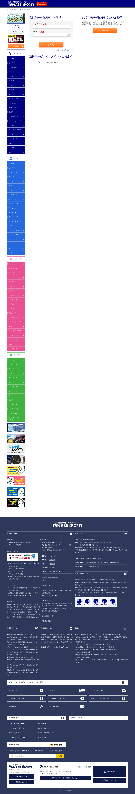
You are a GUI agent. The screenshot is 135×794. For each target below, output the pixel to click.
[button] (51, 62)
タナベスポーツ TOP (14, 9)
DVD (10, 143)
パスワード (38, 32)
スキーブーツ (13, 67)
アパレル (11, 152)
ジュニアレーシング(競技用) (15, 418)
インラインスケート (15, 134)
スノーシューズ (13, 404)
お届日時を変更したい (16, 733)
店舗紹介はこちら (21, 782)
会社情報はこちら (21, 776)
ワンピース (12, 103)
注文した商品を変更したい (17, 728)
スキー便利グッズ (14, 413)
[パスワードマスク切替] (68, 34)
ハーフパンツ (13, 107)
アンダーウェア (13, 116)
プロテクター (13, 90)
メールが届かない (97, 690)
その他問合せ (54, 706)
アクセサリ (12, 147)
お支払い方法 (13, 690)
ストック (11, 72)
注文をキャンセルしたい (17, 737)
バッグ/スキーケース (15, 121)
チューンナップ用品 (15, 130)
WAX (10, 226)
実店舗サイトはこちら (109, 780)
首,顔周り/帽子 (13, 112)
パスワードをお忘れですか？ (64, 50)
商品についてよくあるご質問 (100, 698)
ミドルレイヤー (13, 98)
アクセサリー (13, 248)
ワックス (11, 125)
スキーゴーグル (13, 378)
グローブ (11, 81)
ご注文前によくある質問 (17, 698)
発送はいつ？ (54, 690)
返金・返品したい (44, 737)
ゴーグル (11, 76)
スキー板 (11, 58)
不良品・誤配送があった (46, 733)
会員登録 (16, 46)
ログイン (16, 31)
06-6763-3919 (51, 766)
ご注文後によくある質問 (58, 698)
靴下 (10, 395)
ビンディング (13, 63)
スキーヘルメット (14, 386)
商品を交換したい (44, 728)
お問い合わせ (111, 771)
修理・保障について (15, 706)
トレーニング (13, 138)
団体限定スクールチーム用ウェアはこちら (65, 778)
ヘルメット (12, 85)
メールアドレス (40, 24)
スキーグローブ (13, 382)
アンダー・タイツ (14, 391)
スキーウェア (13, 94)
